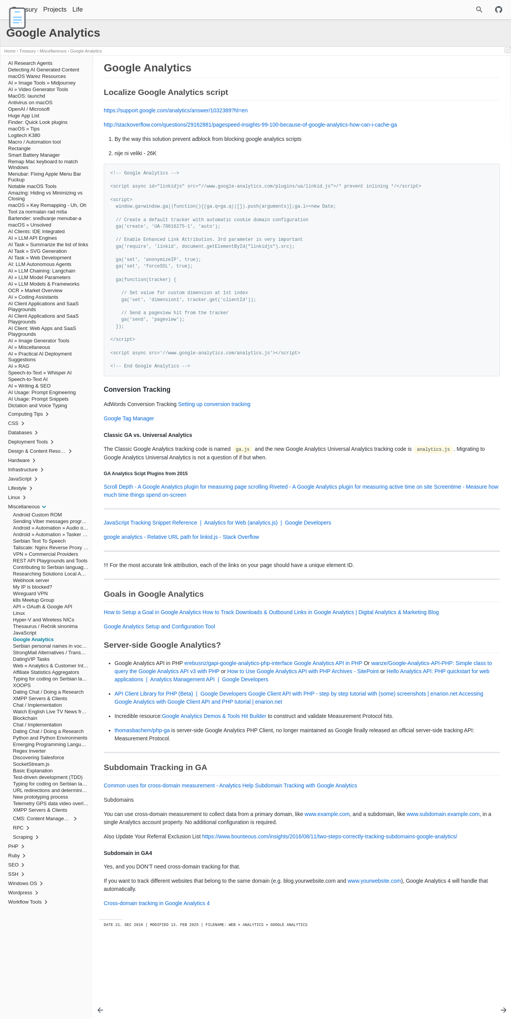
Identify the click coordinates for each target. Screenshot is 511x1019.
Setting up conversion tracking (214, 412)
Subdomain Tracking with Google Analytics (306, 834)
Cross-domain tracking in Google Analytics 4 (157, 968)
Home (9, 51)
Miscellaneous (53, 51)
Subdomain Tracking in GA (424, 110)
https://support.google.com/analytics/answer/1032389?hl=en (176, 110)
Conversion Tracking (422, 83)
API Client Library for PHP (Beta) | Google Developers (181, 726)
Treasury (44, 9)
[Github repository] (498, 9)
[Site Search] (445, 9)
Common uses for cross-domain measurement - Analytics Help (178, 834)
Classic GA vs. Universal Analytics (439, 88)
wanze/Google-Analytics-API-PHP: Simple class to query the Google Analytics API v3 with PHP (228, 695)
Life (97, 9)
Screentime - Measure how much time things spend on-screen (249, 511)
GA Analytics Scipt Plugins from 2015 (446, 93)
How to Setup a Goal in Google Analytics (152, 629)
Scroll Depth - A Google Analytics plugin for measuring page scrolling (186, 503)
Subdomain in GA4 (424, 115)
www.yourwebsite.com (130, 954)
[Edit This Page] (507, 51)
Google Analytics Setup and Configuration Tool (159, 651)
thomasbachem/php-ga (142, 779)
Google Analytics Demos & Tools (201, 756)
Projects (74, 9)
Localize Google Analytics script (429, 77)
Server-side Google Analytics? (428, 104)
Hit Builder (253, 756)
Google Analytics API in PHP (328, 687)
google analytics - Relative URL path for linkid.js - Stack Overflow (181, 553)
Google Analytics (86, 51)
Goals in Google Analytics (423, 99)
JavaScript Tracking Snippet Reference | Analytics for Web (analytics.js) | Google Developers (217, 539)
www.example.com (327, 863)
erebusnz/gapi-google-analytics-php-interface (238, 687)
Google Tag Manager (129, 426)
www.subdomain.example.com (179, 871)
